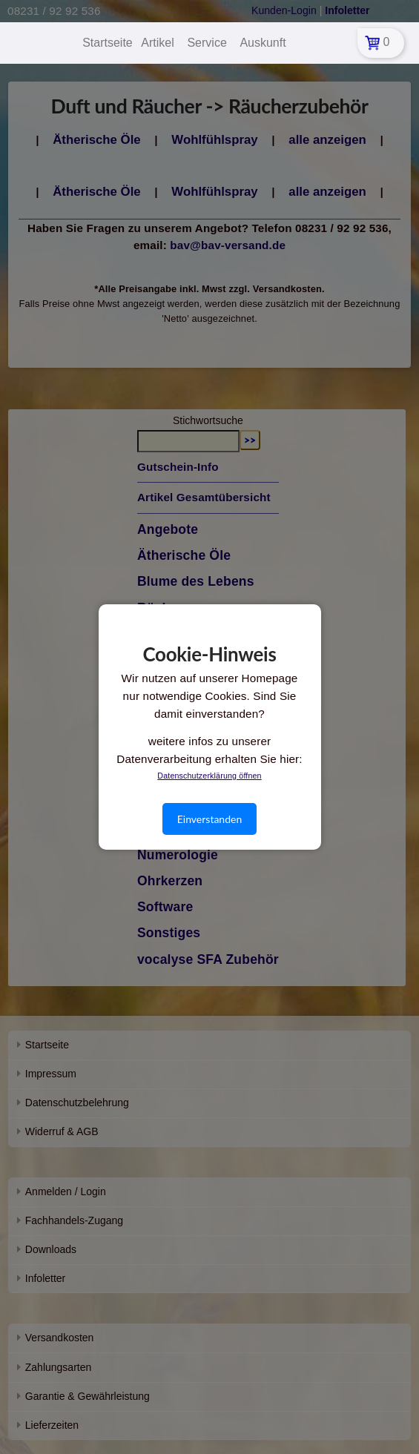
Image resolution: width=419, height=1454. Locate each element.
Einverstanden (209, 819)
